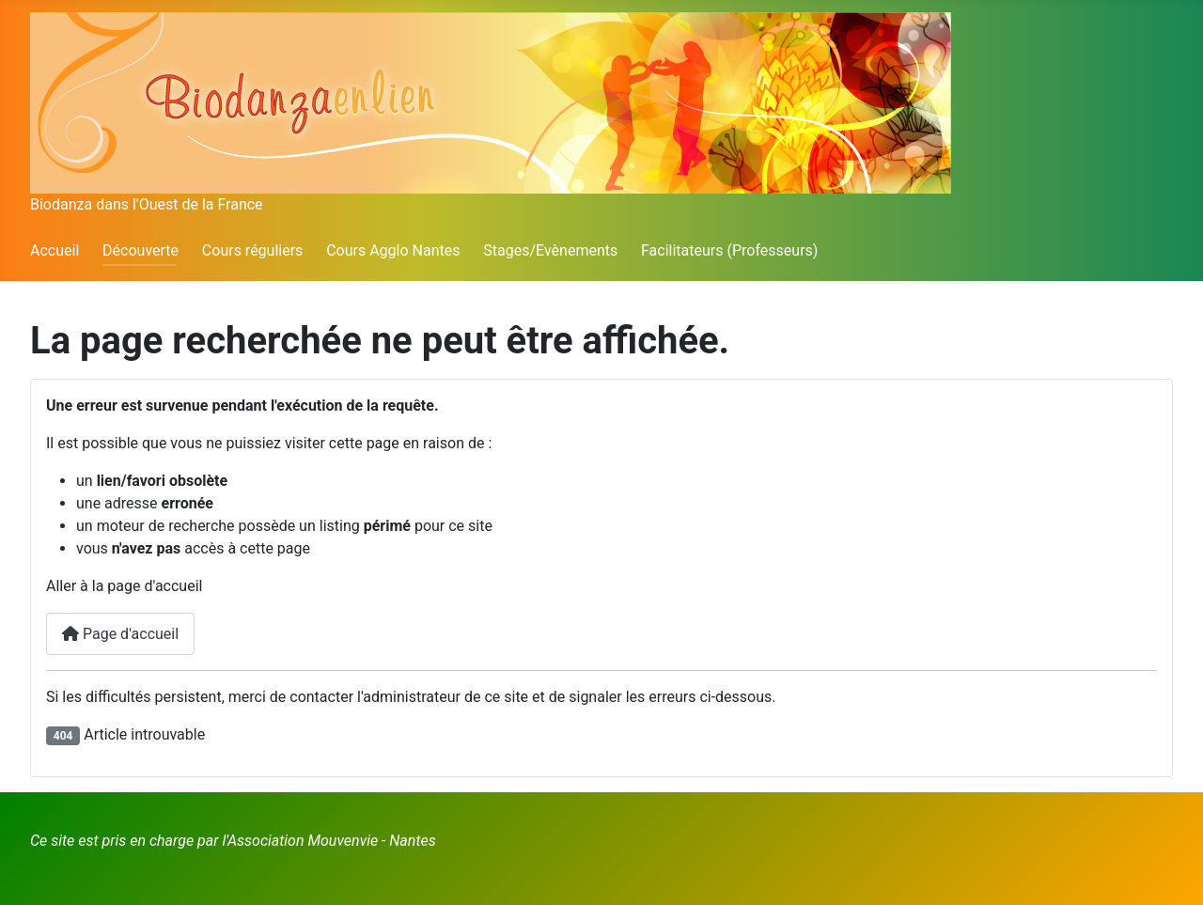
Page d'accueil (120, 634)
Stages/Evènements (550, 250)
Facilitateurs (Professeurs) (729, 250)
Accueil (54, 250)
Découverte (140, 250)
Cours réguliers (253, 250)
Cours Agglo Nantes (393, 250)
